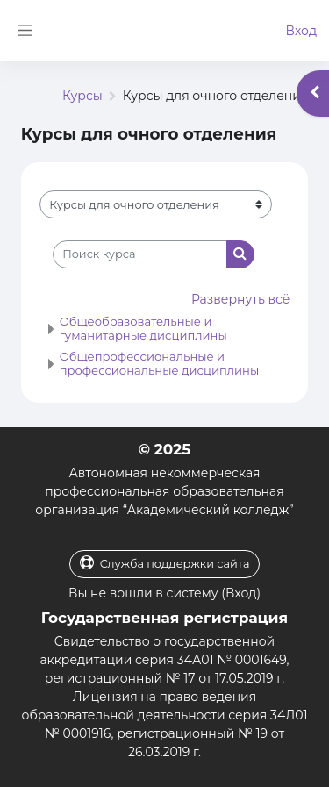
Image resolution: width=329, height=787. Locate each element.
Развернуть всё (240, 299)
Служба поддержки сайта (165, 562)
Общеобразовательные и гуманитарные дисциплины (143, 328)
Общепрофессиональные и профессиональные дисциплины (160, 363)
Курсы (82, 96)
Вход (301, 31)
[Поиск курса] (140, 254)
